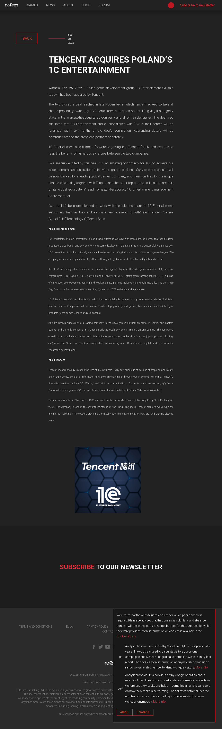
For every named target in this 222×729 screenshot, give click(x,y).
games (32, 5)
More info (201, 667)
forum (104, 5)
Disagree (143, 712)
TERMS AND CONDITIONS (35, 626)
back (26, 38)
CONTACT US (111, 631)
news (50, 5)
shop (86, 5)
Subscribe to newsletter (197, 5)
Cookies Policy (126, 636)
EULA (69, 626)
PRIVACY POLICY (97, 626)
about (68, 5)
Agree (124, 712)
